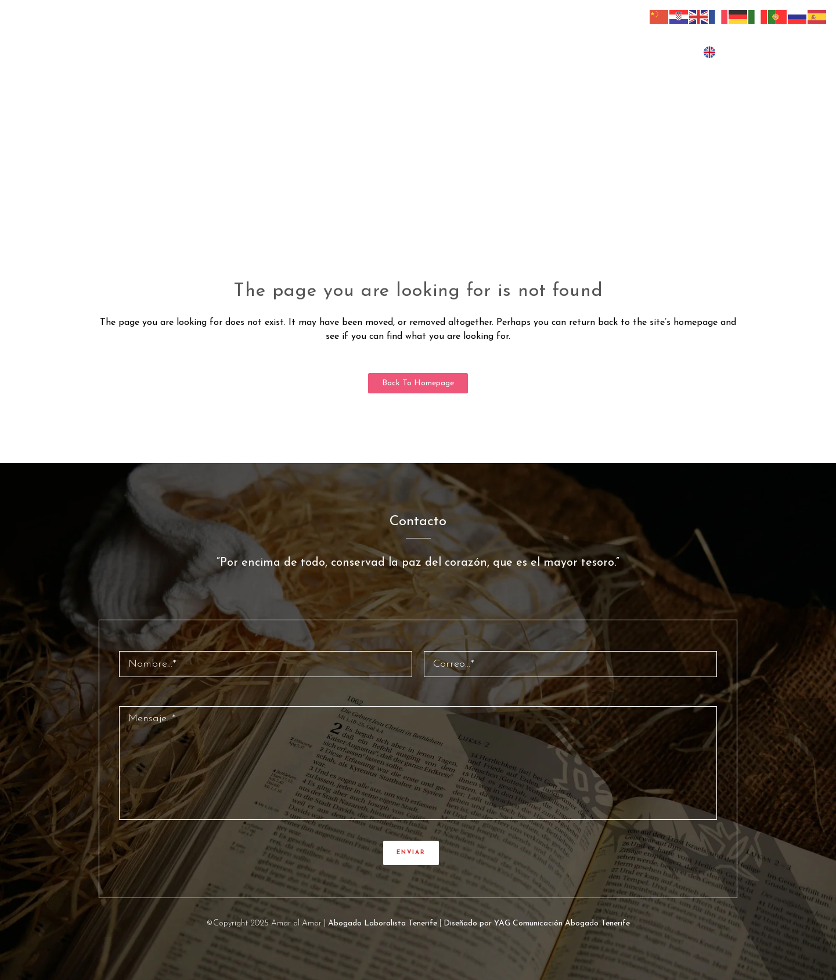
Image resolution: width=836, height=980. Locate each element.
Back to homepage (418, 383)
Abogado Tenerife (597, 923)
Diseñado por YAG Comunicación (503, 923)
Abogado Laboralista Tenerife (382, 923)
